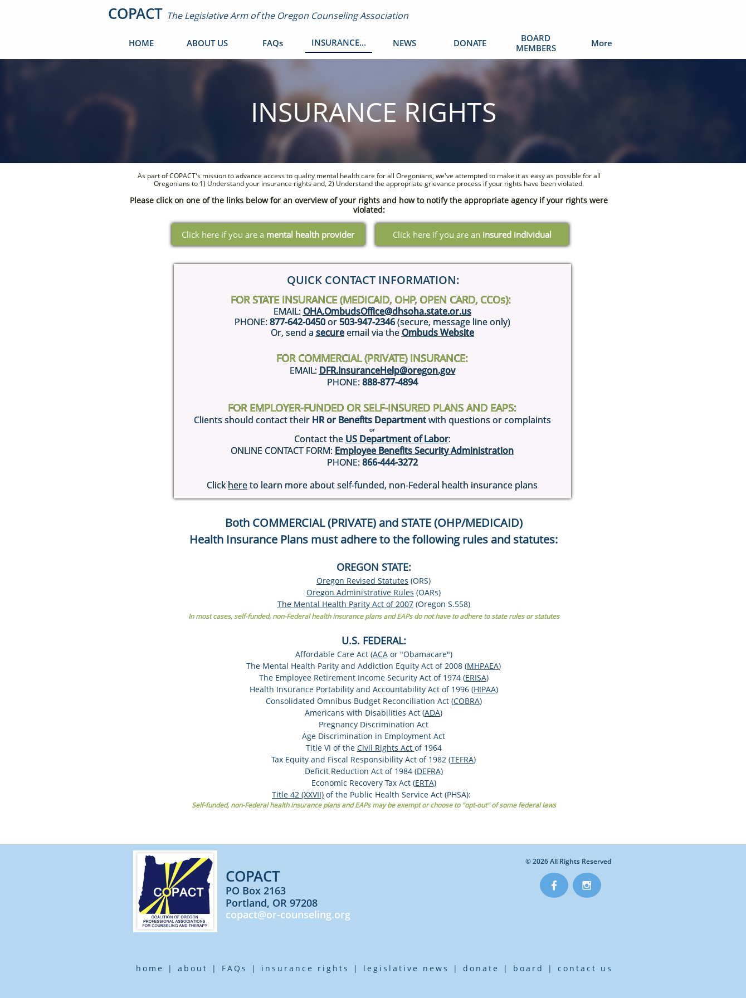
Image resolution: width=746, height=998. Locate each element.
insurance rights (305, 968)
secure (330, 332)
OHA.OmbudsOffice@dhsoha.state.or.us (387, 311)
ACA (380, 654)
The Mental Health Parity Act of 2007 (345, 604)
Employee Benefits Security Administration (424, 450)
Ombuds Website (438, 332)
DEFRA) (430, 771)
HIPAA (485, 689)
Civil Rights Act (386, 747)
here (237, 485)
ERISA (475, 677)
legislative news (406, 968)
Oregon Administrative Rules (360, 592)
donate (481, 968)
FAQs (234, 968)
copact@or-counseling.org (288, 914)
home (150, 968)
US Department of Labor (396, 439)
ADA (432, 712)
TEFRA (462, 759)
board (528, 968)
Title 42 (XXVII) (298, 794)
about (193, 968)
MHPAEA (483, 666)
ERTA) (425, 782)
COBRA (467, 701)
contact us (585, 968)
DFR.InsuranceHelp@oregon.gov (387, 370)
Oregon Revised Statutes (362, 580)
